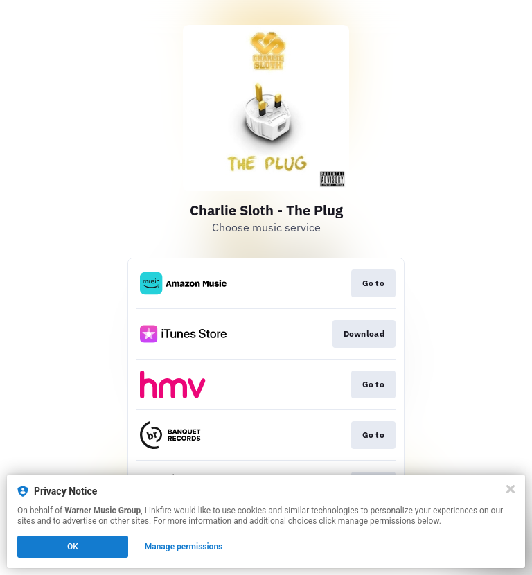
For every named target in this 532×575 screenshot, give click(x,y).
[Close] (510, 489)
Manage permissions (184, 546)
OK (72, 546)
